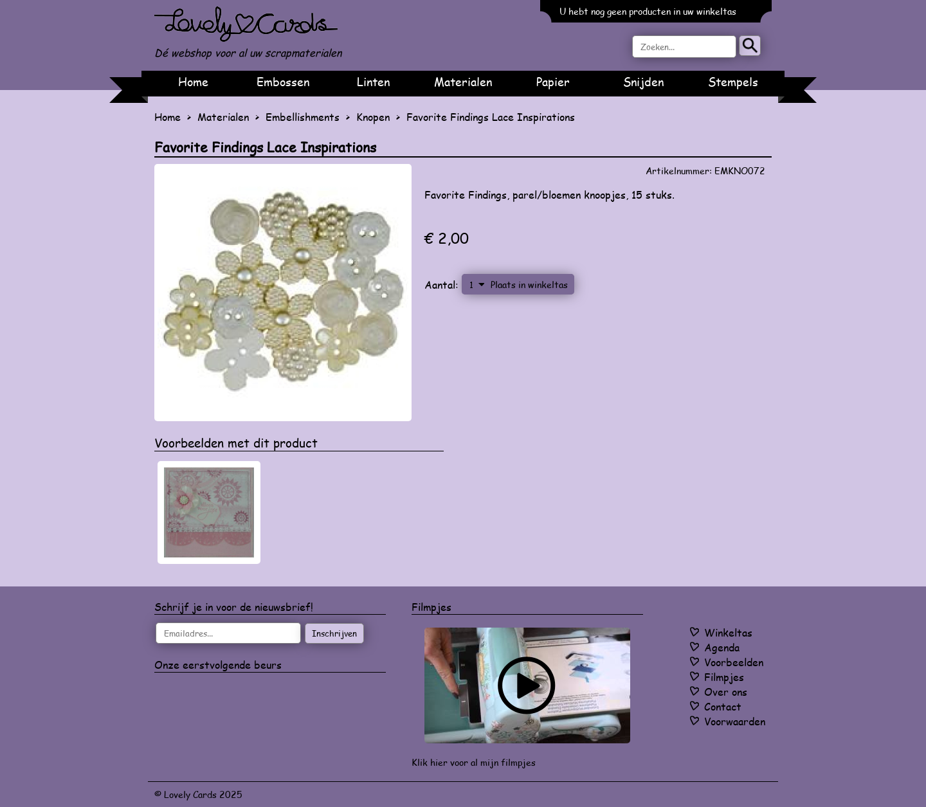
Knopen (373, 116)
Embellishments (303, 116)
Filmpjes (724, 676)
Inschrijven (334, 633)
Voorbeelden (733, 662)
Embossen (283, 81)
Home (193, 81)
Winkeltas (728, 632)
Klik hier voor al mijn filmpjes (474, 762)
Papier (553, 81)
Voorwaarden (734, 721)
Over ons (725, 691)
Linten (373, 81)
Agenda (722, 647)
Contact (722, 706)
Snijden (643, 81)
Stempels (733, 81)
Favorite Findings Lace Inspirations (490, 116)
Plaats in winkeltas (529, 284)
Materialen (463, 81)
